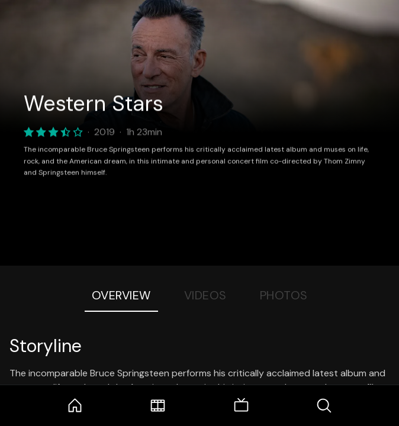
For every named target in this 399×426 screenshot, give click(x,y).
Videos (205, 295)
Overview (121, 295)
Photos (284, 295)
